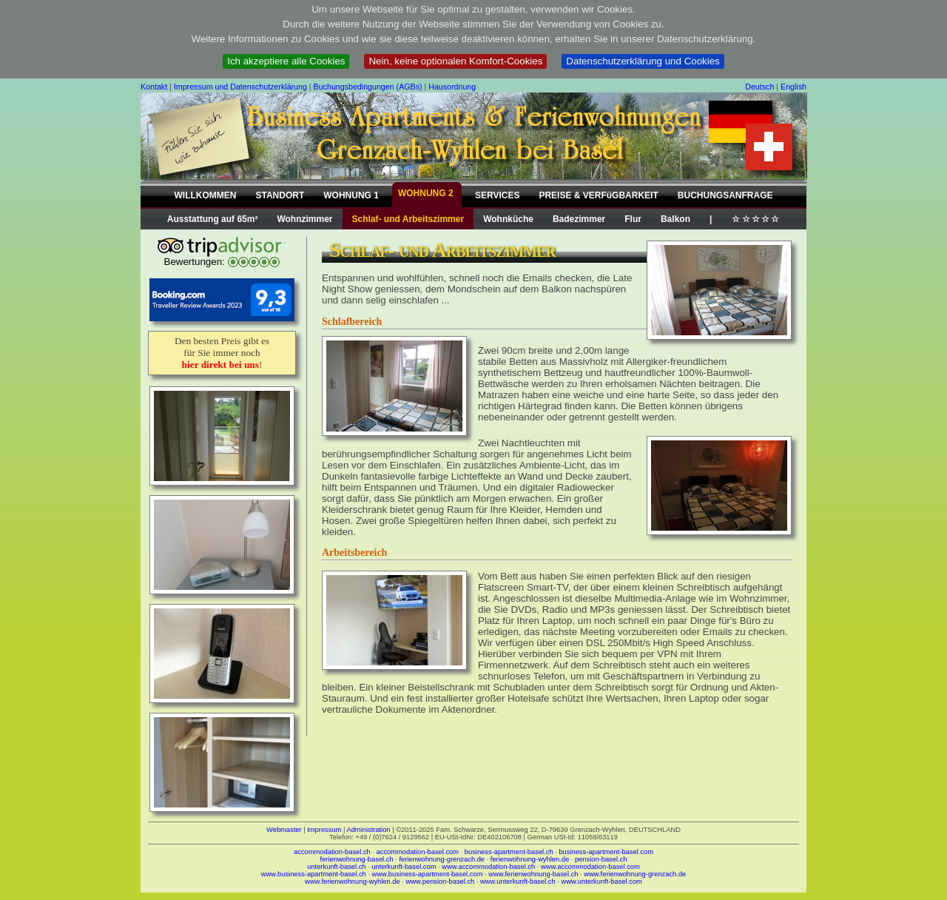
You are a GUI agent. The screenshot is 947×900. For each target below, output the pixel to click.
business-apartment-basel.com (606, 852)
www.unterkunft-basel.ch (518, 881)
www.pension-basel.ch (439, 881)
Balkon (675, 219)
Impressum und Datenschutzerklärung (240, 86)
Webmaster (284, 829)
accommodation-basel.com (418, 852)
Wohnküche (508, 219)
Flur (632, 219)
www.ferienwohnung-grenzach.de (635, 874)
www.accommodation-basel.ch (488, 866)
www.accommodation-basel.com (590, 866)
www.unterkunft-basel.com (601, 881)
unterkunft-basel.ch (336, 866)
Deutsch (759, 86)
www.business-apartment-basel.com (427, 874)
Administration (368, 829)
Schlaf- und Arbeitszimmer (408, 219)
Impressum (324, 829)
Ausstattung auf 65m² (212, 219)
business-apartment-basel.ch (509, 852)
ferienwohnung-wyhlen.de (530, 859)
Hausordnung (452, 86)
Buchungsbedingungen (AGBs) (368, 86)
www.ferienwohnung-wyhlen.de (352, 881)
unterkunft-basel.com (403, 866)
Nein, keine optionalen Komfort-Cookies (455, 61)
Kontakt (154, 86)
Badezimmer (579, 219)
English (793, 86)
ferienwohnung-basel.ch (357, 859)
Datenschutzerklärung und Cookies (642, 61)
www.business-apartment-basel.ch (313, 874)
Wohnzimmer (304, 219)
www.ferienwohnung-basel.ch (533, 874)
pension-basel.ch (601, 859)
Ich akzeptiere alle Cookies (286, 61)
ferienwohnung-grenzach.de (442, 859)
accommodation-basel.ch (332, 852)
